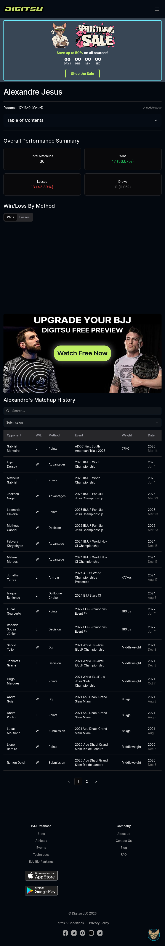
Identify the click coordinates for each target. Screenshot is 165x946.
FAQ (124, 854)
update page (152, 107)
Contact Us (124, 840)
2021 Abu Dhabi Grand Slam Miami (91, 699)
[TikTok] (100, 933)
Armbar (54, 577)
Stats (41, 834)
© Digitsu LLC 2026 (82, 913)
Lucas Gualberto (14, 611)
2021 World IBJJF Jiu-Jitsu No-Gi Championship (90, 681)
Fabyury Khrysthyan (15, 544)
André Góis (11, 699)
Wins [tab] (10, 217)
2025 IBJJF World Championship (88, 464)
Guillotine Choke (55, 595)
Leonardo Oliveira (14, 512)
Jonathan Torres (13, 577)
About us (123, 834)
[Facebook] (65, 933)
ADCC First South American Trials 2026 (90, 448)
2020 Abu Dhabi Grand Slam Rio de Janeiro (91, 747)
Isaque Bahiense (13, 595)
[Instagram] (82, 933)
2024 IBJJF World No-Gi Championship (91, 544)
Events (41, 847)
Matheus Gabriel (13, 480)
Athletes (41, 840)
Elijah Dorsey (12, 464)
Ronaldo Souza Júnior (13, 629)
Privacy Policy (99, 923)
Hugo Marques (13, 681)
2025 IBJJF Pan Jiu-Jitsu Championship (89, 496)
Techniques (41, 854)
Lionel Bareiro (12, 747)
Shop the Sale (82, 73)
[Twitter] (74, 933)
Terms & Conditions (70, 923)
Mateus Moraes (12, 559)
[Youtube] (91, 933)
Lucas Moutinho (13, 731)
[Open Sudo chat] (154, 935)
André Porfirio (12, 715)
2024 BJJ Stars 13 (88, 595)
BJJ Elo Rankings (41, 861)
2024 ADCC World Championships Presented (88, 577)
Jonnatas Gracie (13, 663)
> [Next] (96, 781)
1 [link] (78, 781)
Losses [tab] (24, 217)
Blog (123, 847)
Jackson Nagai (13, 496)
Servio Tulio (11, 647)
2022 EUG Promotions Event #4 (91, 611)
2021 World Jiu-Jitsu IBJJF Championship (89, 647)
